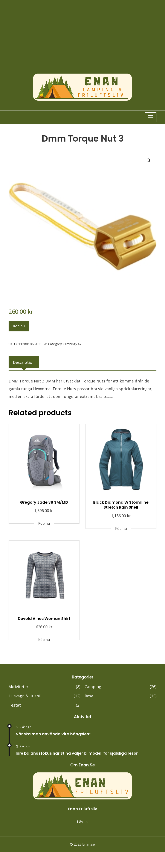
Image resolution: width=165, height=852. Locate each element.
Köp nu (19, 326)
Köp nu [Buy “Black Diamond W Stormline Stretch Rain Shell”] (121, 528)
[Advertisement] (82, 41)
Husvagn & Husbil (44, 695)
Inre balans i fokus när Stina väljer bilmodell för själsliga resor (77, 753)
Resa (120, 695)
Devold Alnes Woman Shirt (44, 618)
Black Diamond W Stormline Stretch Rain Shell (120, 505)
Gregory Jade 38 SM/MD (44, 502)
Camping (120, 686)
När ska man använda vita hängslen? (53, 734)
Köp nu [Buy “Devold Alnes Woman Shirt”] (44, 639)
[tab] (24, 362)
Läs (82, 821)
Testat (44, 705)
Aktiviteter (44, 686)
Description (24, 362)
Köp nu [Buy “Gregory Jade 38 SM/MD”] (44, 523)
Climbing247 (72, 344)
